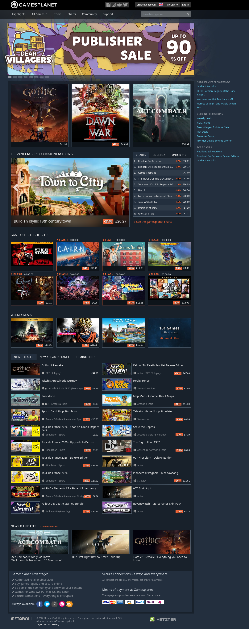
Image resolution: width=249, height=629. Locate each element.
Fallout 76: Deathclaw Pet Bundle (63, 503)
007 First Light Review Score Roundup (96, 557)
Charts (72, 14)
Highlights (19, 14)
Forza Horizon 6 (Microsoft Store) (155, 196)
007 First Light (142, 488)
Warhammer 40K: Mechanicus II (215, 99)
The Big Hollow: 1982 (146, 442)
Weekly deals (204, 118)
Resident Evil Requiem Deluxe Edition (157, 166)
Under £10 (179, 155)
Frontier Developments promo (214, 140)
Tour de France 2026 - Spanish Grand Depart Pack (70, 428)
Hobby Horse (141, 380)
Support (108, 14)
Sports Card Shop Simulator (59, 411)
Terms (47, 624)
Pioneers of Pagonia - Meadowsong (155, 473)
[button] (160, 4)
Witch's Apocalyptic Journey (59, 380)
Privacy (55, 624)
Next (124, 187)
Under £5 (158, 155)
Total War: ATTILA (147, 202)
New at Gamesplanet (54, 357)
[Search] (188, 14)
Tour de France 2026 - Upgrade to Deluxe (68, 442)
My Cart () (172, 4)
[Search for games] (163, 14)
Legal (39, 624)
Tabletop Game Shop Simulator (153, 411)
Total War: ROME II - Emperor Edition (157, 184)
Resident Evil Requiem (149, 161)
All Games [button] (38, 14)
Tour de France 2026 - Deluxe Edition (65, 457)
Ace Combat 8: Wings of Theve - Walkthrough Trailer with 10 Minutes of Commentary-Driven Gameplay (36, 560)
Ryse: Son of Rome (148, 207)
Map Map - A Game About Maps (153, 396)
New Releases (23, 357)
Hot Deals (202, 131)
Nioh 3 (141, 190)
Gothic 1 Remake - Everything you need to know (160, 558)
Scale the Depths (144, 427)
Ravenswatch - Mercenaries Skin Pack (157, 503)
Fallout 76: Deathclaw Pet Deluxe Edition (159, 365)
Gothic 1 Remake (147, 172)
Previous (15, 187)
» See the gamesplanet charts (153, 221)
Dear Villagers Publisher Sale (213, 127)
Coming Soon (86, 357)
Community (89, 14)
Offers (57, 14)
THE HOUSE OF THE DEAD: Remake (157, 178)
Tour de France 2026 (55, 473)
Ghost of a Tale (146, 213)
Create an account (146, 4)
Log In (185, 4)
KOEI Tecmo (203, 122)
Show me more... (49, 526)
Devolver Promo (206, 136)
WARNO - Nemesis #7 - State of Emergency (69, 488)
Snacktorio (48, 396)
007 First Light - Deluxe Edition (152, 457)
